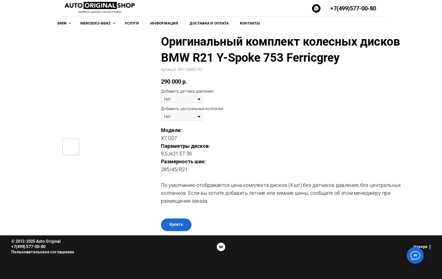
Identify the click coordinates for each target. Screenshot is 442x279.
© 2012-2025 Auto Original (36, 241)
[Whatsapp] (316, 8)
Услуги (132, 23)
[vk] (221, 247)
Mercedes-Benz (96, 23)
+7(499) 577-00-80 (28, 246)
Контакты (250, 23)
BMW (62, 23)
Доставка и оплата (209, 23)
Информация (164, 23)
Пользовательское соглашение (42, 252)
